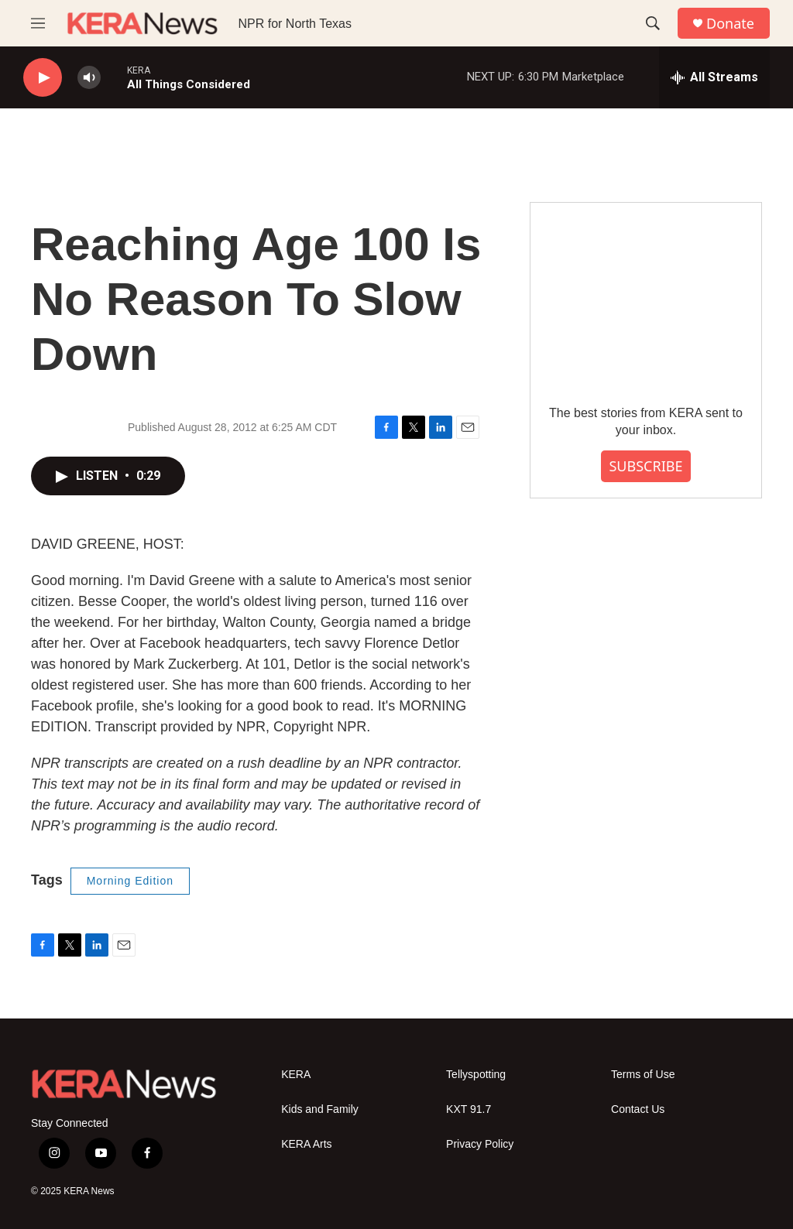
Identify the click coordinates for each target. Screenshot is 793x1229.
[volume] (89, 77)
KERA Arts (306, 1144)
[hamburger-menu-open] (38, 23)
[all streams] (714, 77)
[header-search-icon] (653, 23)
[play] (42, 78)
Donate (730, 23)
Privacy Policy (479, 1144)
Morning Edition (130, 881)
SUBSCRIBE (645, 466)
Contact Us (637, 1109)
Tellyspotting (476, 1074)
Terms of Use (643, 1074)
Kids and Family (320, 1109)
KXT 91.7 (468, 1109)
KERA (296, 1074)
